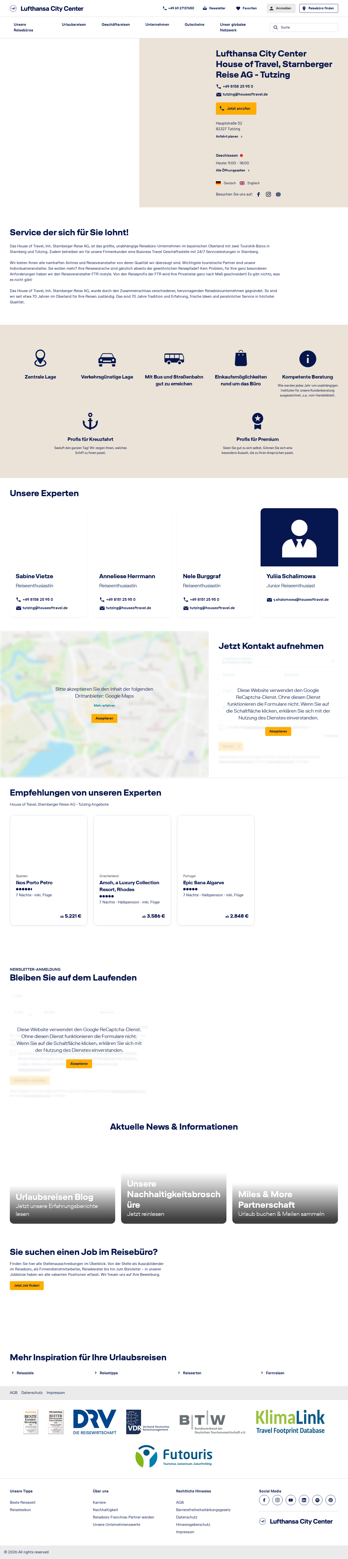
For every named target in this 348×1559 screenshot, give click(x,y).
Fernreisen (275, 1373)
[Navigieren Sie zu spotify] (317, 1500)
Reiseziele (25, 1373)
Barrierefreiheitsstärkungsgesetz (203, 1509)
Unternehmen (157, 24)
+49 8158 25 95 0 (238, 86)
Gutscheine (194, 24)
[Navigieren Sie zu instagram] (277, 1500)
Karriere (99, 1502)
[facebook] (259, 194)
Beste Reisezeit (23, 1502)
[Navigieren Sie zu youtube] (291, 1500)
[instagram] (268, 194)
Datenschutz (32, 1392)
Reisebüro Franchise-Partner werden (123, 1517)
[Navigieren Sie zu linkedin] (304, 1500)
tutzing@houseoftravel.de (245, 94)
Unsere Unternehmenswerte (116, 1524)
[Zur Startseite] (48, 8)
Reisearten (192, 1373)
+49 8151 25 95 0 (121, 599)
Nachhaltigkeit (105, 1509)
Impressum (56, 1392)
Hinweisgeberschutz (193, 1524)
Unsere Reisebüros (23, 27)
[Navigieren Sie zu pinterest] (330, 1500)
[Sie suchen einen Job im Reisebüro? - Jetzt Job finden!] (27, 1285)
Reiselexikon (20, 1509)
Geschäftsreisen (116, 24)
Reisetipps (109, 1373)
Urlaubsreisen (74, 24)
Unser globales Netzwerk (233, 27)
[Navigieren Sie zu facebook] (264, 1500)
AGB (13, 1392)
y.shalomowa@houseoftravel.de (301, 599)
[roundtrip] (278, 194)
